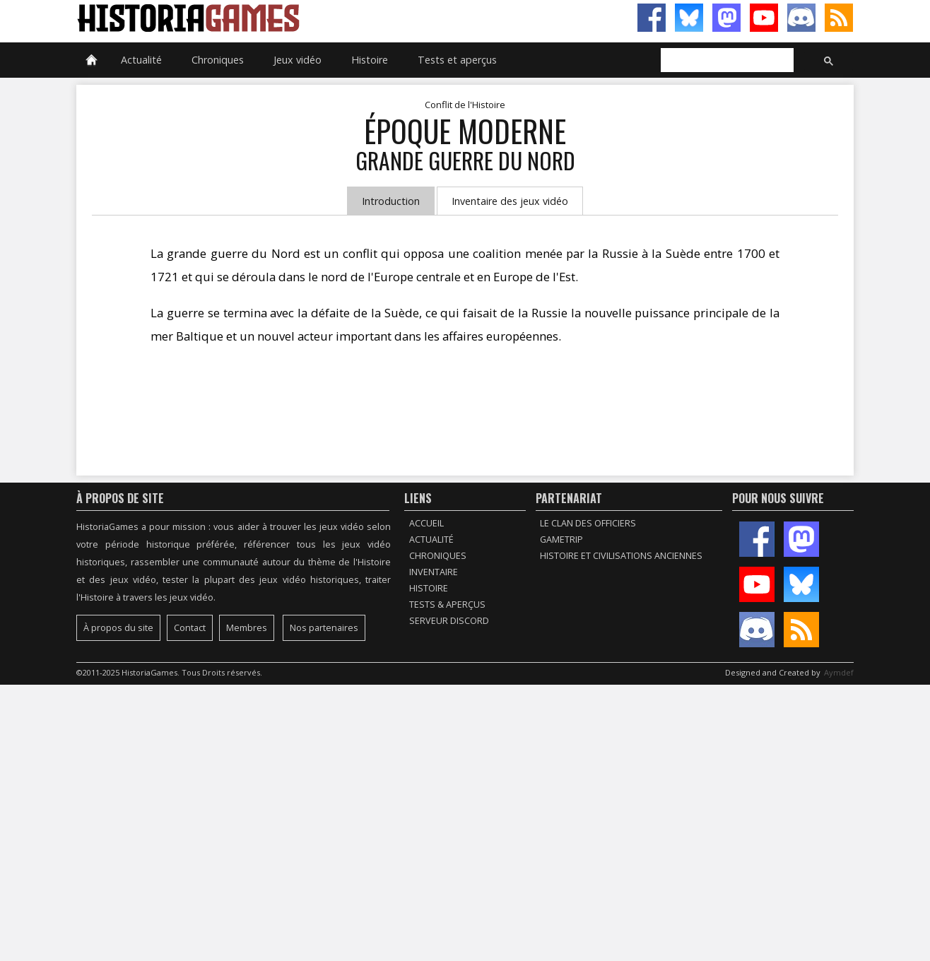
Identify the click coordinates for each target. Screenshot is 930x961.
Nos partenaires (324, 628)
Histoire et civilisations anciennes (621, 556)
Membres (246, 628)
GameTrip (561, 539)
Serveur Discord (449, 621)
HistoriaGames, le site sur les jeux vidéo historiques (270, 17)
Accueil (426, 523)
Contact (190, 628)
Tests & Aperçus (447, 605)
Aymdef (839, 672)
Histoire (369, 59)
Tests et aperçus (457, 59)
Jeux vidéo (297, 59)
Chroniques (218, 59)
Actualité (141, 59)
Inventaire (433, 572)
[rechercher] (725, 60)
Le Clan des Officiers (588, 523)
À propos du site (118, 628)
